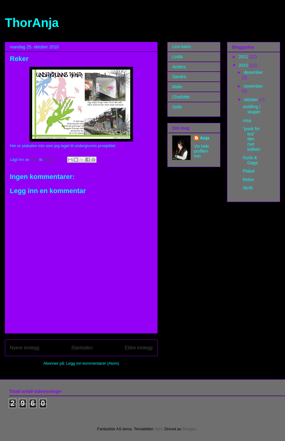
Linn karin (181, 46)
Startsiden (82, 347)
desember (253, 72)
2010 (244, 65)
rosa (247, 120)
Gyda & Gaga (250, 160)
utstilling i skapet (251, 109)
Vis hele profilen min (201, 151)
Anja (204, 137)
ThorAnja (32, 22)
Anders (179, 66)
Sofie (177, 107)
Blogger (189, 429)
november (253, 86)
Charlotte (181, 96)
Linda (177, 56)
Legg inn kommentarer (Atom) (92, 363)
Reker (248, 179)
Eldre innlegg (139, 347)
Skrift (248, 187)
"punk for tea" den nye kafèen (251, 139)
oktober (251, 99)
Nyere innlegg (24, 347)
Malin (177, 86)
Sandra (179, 76)
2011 (244, 56)
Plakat (249, 171)
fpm (158, 429)
